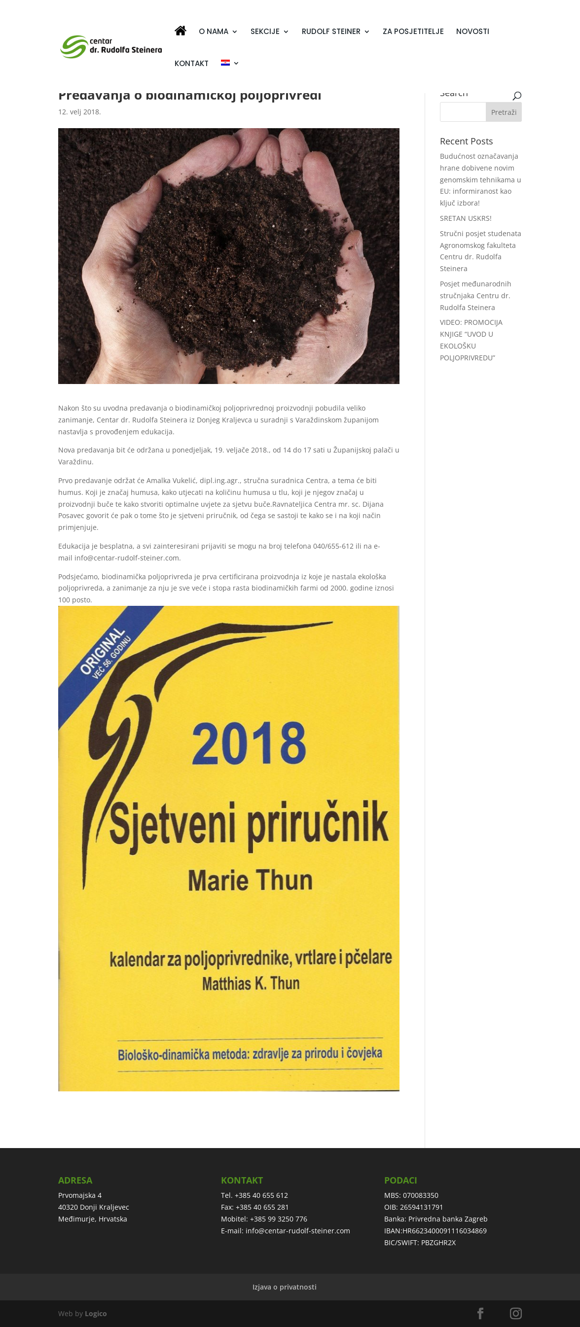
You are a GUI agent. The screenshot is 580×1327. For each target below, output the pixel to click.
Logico (96, 1313)
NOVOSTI (472, 32)
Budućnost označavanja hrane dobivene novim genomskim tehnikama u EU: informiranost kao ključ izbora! (480, 179)
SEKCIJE (265, 32)
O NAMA (213, 32)
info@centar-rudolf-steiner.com (298, 1230)
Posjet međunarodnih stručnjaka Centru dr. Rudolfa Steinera (475, 295)
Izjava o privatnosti (285, 1287)
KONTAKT (192, 64)
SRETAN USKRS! (466, 218)
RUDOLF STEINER (331, 32)
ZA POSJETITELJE (413, 32)
